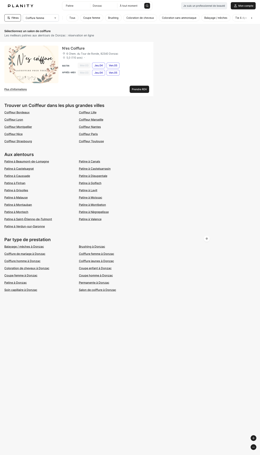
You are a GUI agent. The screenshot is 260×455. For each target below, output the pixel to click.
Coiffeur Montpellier (18, 127)
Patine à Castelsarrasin (95, 168)
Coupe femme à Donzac (20, 275)
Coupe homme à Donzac (96, 275)
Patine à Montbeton (92, 204)
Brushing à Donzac (92, 246)
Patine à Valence (90, 219)
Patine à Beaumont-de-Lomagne (26, 161)
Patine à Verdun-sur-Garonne (24, 226)
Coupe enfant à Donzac (95, 268)
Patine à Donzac (15, 282)
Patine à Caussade (17, 176)
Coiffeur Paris (88, 134)
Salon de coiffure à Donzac (97, 290)
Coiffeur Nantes (90, 127)
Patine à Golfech (90, 183)
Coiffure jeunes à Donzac (96, 261)
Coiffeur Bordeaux (17, 112)
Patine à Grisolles (16, 190)
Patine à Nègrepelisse (94, 212)
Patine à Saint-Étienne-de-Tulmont (28, 219)
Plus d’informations (15, 89)
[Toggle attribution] (256, 452)
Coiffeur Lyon (13, 119)
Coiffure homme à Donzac (22, 261)
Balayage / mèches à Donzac (24, 246)
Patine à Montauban (18, 204)
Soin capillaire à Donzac (20, 290)
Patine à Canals (89, 161)
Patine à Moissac (90, 197)
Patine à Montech (16, 212)
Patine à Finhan (14, 183)
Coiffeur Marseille (91, 119)
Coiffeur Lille (87, 112)
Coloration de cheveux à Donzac (26, 268)
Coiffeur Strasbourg (18, 141)
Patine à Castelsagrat (19, 168)
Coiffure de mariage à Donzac (24, 254)
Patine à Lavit (88, 190)
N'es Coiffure (73, 48)
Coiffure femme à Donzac (96, 254)
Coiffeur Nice (13, 134)
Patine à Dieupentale (93, 176)
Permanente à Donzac (94, 282)
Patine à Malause (16, 197)
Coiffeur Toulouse (91, 141)
